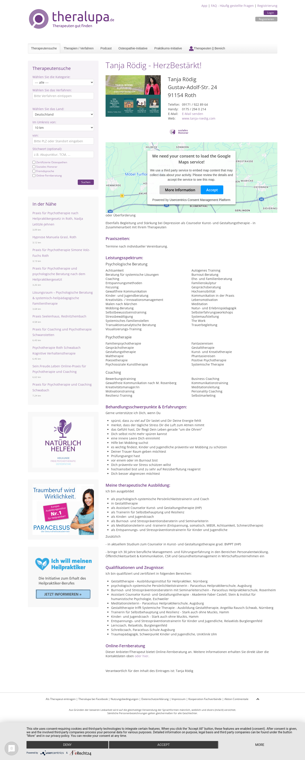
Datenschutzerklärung (155, 699)
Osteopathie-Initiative (133, 48)
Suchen (85, 182)
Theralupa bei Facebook (93, 699)
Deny (67, 745)
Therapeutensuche (44, 48)
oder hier (141, 656)
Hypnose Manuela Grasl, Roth (54, 237)
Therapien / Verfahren (78, 48)
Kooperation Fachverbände (205, 699)
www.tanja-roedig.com (198, 118)
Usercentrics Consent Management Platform (200, 200)
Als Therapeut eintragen (61, 699)
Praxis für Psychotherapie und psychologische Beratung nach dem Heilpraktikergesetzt (58, 273)
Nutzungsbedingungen (124, 699)
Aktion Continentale (236, 699)
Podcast (106, 48)
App (204, 6)
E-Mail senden (192, 114)
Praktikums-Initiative (168, 48)
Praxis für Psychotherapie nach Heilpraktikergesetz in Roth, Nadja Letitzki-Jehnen (57, 218)
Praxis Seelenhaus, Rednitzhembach (59, 316)
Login (270, 13)
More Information (180, 190)
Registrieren (266, 19)
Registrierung (267, 6)
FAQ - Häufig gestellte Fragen (232, 6)
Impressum (179, 699)
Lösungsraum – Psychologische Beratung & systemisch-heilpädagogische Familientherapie (62, 298)
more (259, 745)
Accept (212, 190)
